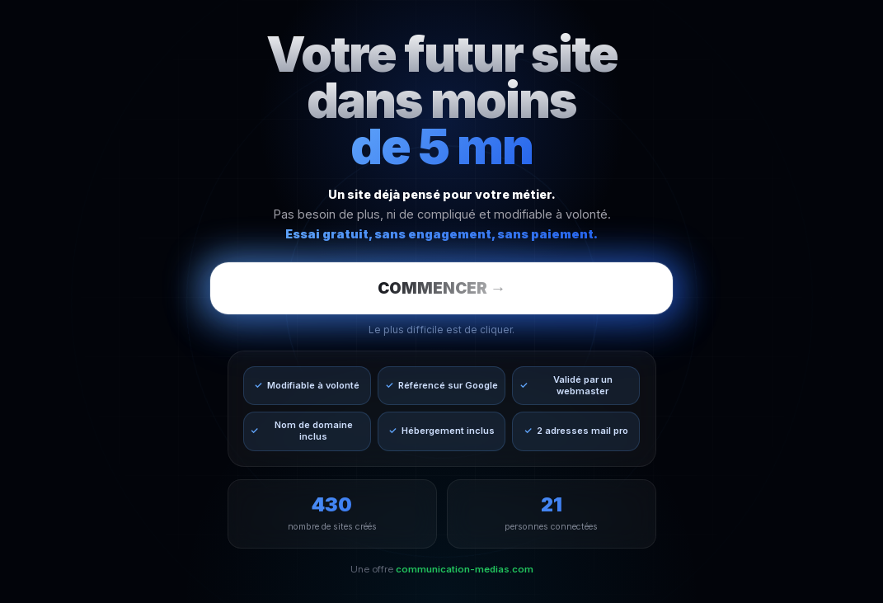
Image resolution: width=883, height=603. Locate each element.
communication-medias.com (464, 569)
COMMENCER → (442, 288)
